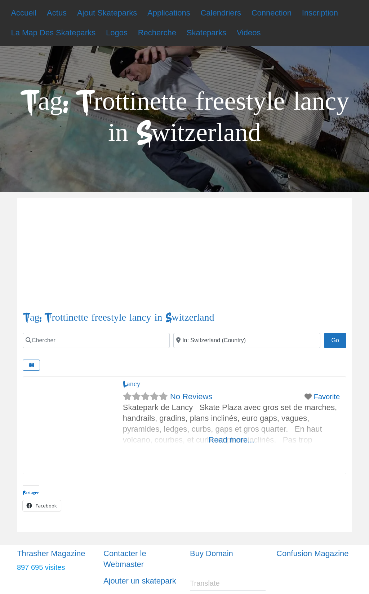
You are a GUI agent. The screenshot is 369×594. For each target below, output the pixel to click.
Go (338, 339)
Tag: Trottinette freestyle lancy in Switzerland (118, 317)
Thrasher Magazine (51, 553)
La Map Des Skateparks (53, 32)
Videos (249, 32)
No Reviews (191, 396)
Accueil (23, 12)
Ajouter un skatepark (139, 580)
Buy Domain (211, 553)
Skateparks (206, 32)
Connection (272, 12)
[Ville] (246, 340)
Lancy (132, 384)
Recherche (157, 32)
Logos (117, 32)
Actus (57, 12)
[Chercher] (96, 340)
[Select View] (31, 365)
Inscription (320, 12)
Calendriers (220, 12)
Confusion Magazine (312, 553)
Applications (168, 12)
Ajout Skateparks (107, 12)
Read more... (231, 439)
